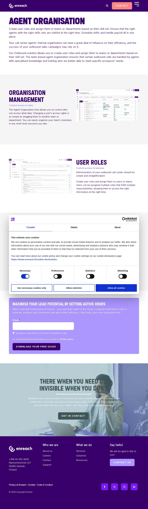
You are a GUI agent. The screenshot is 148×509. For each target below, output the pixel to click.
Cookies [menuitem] (31, 485)
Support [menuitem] (47, 464)
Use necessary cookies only (31, 288)
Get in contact (73, 416)
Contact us (122, 462)
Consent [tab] (30, 227)
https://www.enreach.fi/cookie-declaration (34, 259)
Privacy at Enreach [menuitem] (17, 485)
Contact (122, 5)
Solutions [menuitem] (81, 455)
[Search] (107, 5)
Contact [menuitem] (47, 460)
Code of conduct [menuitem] (45, 485)
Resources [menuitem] (81, 460)
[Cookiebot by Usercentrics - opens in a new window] (124, 219)
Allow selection (74, 288)
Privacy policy (66, 339)
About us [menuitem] (47, 451)
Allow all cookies (116, 288)
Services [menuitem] (80, 451)
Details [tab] (74, 227)
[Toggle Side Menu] (136, 4)
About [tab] (117, 227)
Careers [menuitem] (47, 455)
